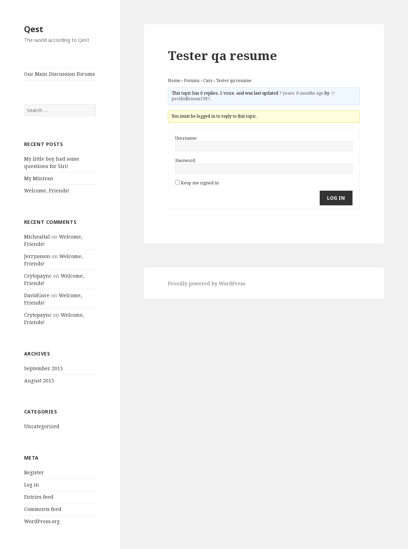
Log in (31, 484)
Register (34, 472)
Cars (208, 80)
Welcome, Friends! (46, 190)
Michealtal (37, 236)
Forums (192, 80)
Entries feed (38, 496)
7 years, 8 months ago (301, 93)
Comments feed (42, 509)
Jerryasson (37, 256)
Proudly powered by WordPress (206, 283)
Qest (33, 29)
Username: (186, 138)
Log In (336, 198)
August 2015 (39, 380)
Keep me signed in (200, 183)
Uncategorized (41, 426)
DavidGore (37, 295)
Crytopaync (38, 275)
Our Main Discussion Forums (59, 74)
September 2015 (43, 368)
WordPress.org (42, 521)
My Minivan (38, 178)
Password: (185, 160)
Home (174, 80)
